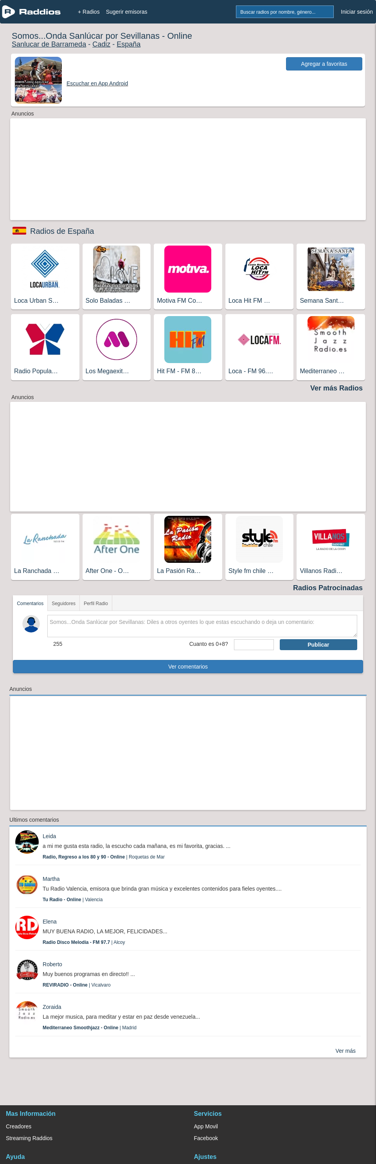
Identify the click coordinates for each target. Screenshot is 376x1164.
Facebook (206, 1138)
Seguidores (64, 603)
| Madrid (90, 1027)
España (128, 44)
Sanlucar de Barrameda (49, 44)
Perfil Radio (96, 603)
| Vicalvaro (77, 985)
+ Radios (89, 12)
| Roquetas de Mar (104, 857)
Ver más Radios (336, 388)
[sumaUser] (254, 644)
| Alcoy (84, 942)
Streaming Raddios (29, 1138)
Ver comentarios (188, 666)
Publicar (318, 645)
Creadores (18, 1126)
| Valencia (73, 899)
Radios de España (62, 231)
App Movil (206, 1126)
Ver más (346, 1051)
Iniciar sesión (357, 12)
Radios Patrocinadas (328, 588)
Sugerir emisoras (127, 12)
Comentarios (30, 603)
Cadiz (101, 44)
